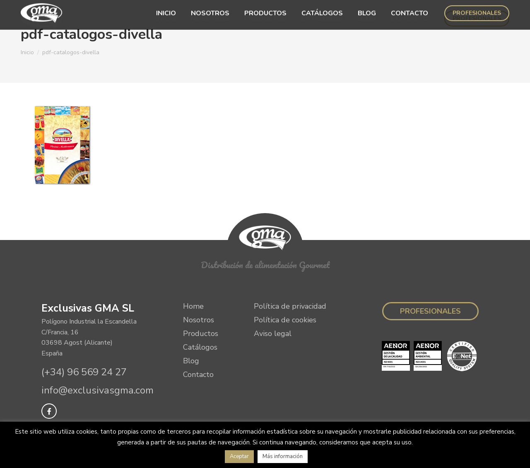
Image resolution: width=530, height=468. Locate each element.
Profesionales (430, 311)
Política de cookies (285, 320)
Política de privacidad (290, 306)
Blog (191, 361)
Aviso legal (273, 333)
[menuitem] (166, 18)
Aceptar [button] (239, 456)
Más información (283, 456)
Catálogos (200, 347)
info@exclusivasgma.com (97, 390)
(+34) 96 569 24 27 (84, 372)
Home (193, 306)
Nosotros (198, 320)
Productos (200, 333)
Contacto (198, 374)
